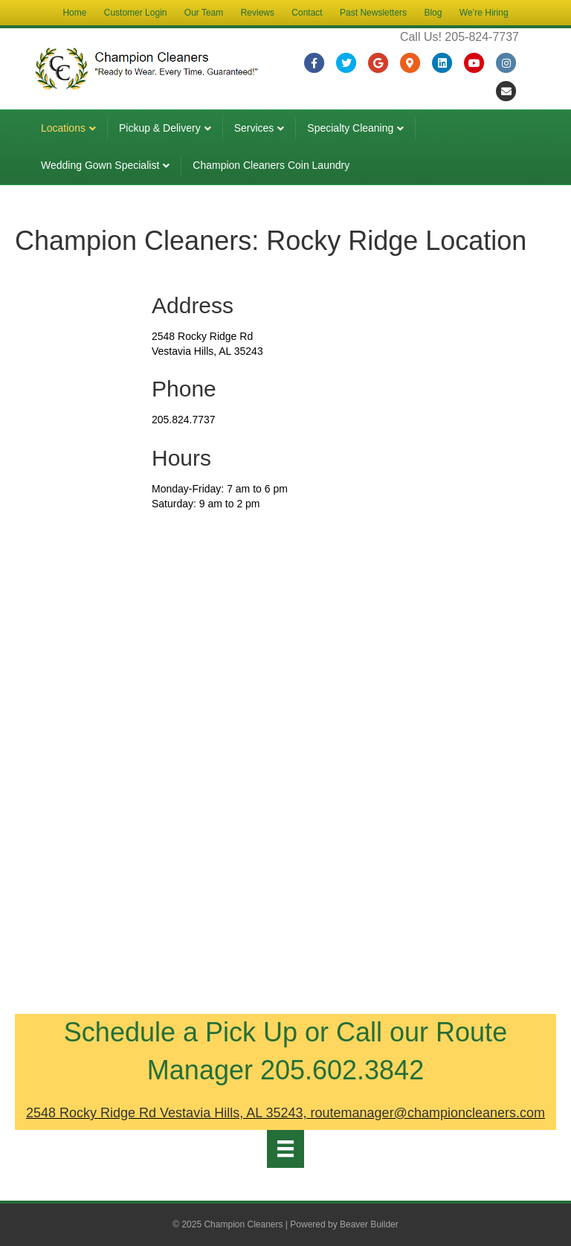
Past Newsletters (373, 12)
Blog (433, 12)
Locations (63, 128)
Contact (306, 12)
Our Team (203, 12)
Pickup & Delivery (160, 128)
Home (74, 12)
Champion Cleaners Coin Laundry (271, 165)
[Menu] (285, 1148)
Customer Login (135, 12)
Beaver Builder (369, 1224)
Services (254, 128)
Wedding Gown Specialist (100, 165)
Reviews (257, 12)
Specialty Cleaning (350, 128)
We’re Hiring (484, 12)
